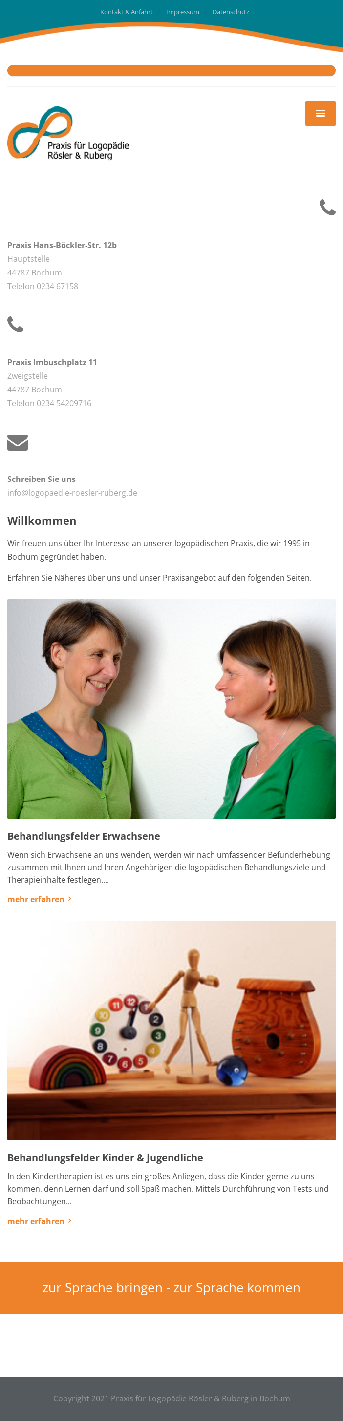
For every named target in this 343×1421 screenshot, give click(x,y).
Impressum (182, 11)
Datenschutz (231, 11)
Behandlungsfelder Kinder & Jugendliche (105, 1157)
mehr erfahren (35, 899)
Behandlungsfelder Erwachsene (83, 836)
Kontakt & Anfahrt (126, 11)
